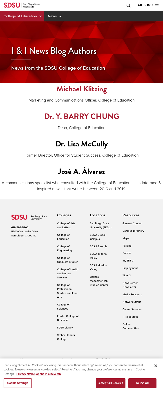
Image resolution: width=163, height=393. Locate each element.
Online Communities (131, 326)
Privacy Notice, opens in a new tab (38, 377)
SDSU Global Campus (97, 237)
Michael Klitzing (81, 89)
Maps (126, 238)
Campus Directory (133, 231)
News (52, 16)
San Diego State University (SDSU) (100, 225)
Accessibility (19, 359)
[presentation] (63, 215)
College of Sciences (63, 306)
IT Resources (130, 317)
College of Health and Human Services (67, 273)
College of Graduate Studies (67, 260)
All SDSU (148, 5)
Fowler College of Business (68, 318)
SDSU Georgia (98, 246)
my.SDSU (128, 260)
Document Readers (43, 359)
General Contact (132, 223)
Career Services (132, 309)
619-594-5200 (19, 227)
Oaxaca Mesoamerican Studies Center (99, 281)
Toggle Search (128, 5)
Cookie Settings (105, 359)
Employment (130, 268)
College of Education (20, 16)
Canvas (127, 253)
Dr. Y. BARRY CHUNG (81, 116)
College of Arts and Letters (66, 225)
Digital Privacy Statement (75, 359)
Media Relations (132, 294)
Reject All (142, 386)
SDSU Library (65, 327)
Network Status (132, 302)
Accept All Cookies (110, 386)
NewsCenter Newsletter (130, 285)
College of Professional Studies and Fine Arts (67, 291)
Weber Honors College (66, 337)
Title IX (127, 275)
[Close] (156, 369)
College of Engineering (64, 248)
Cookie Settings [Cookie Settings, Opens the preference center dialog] (17, 386)
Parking (127, 245)
